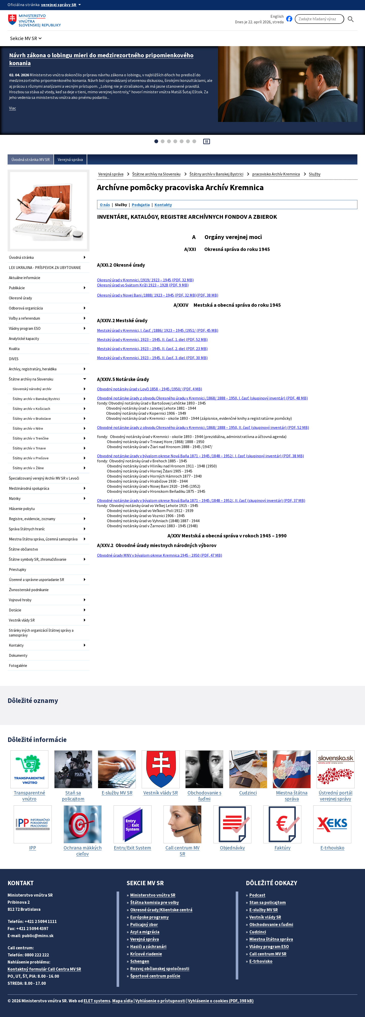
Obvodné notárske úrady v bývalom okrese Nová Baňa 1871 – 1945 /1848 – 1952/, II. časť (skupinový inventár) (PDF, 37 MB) (201, 500)
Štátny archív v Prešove (31, 458)
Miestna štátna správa (271, 939)
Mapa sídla (122, 1001)
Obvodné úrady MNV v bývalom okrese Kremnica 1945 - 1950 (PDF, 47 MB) (159, 555)
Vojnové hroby (20, 599)
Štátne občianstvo (23, 549)
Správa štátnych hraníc (27, 528)
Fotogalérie (18, 665)
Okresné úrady (20, 298)
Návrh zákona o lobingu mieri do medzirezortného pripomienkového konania (101, 59)
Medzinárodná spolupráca (29, 488)
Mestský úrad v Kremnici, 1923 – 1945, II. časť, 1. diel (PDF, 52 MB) (152, 339)
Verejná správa (70, 159)
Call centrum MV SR (267, 954)
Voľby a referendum (24, 318)
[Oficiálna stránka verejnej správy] (62, 5)
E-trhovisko (260, 961)
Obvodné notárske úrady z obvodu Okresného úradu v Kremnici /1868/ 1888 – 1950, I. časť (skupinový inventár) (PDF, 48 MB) (202, 398)
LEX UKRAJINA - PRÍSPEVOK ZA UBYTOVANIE (45, 267)
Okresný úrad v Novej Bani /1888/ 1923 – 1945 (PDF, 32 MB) (146, 295)
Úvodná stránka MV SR (30, 159)
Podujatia (141, 204)
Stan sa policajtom (267, 902)
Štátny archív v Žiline (28, 468)
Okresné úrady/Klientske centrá (161, 910)
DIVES (14, 358)
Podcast (257, 895)
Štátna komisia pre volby (154, 902)
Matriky (15, 498)
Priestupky (17, 569)
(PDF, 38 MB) (207, 295)
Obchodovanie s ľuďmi (271, 924)
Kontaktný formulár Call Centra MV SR (44, 969)
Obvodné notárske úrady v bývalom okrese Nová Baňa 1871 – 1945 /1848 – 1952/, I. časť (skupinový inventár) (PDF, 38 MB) (200, 455)
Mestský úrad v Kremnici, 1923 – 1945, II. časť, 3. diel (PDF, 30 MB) (152, 357)
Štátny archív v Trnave (29, 448)
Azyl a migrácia (144, 932)
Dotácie (15, 610)
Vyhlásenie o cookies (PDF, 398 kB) (221, 1001)
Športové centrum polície (155, 976)
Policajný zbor (144, 924)
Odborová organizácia (26, 308)
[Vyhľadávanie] (319, 19)
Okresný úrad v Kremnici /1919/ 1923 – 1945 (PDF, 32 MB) (145, 279)
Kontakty (16, 645)
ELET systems (97, 1001)
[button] (26, 37)
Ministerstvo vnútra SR (152, 895)
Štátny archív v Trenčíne (31, 438)
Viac (12, 108)
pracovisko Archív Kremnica (276, 173)
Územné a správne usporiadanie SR (36, 579)
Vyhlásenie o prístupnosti (160, 1001)
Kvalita (14, 348)
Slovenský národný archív (32, 389)
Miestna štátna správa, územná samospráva (43, 539)
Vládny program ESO (25, 328)
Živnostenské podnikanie (29, 589)
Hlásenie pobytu (22, 508)
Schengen (139, 961)
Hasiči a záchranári (148, 946)
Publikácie (17, 287)
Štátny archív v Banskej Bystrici (36, 398)
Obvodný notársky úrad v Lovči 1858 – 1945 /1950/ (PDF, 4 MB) (149, 388)
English (277, 16)
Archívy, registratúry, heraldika (33, 369)
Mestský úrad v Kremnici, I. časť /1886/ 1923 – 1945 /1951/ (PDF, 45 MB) (157, 330)
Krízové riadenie (146, 954)
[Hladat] (350, 19)
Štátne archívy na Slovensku (31, 379)
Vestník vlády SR (22, 620)
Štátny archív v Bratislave (32, 418)
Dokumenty (18, 655)
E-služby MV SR (263, 910)
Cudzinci (257, 932)
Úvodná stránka (21, 257)
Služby (314, 173)
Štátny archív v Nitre (28, 428)
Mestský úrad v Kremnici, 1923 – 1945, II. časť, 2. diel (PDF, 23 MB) (152, 348)
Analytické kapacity (24, 338)
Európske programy (149, 917)
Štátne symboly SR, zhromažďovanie (37, 559)
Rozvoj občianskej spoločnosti (159, 968)
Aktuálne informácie (24, 277)
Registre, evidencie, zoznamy (32, 518)
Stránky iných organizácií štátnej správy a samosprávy (41, 633)
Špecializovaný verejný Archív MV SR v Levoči (44, 478)
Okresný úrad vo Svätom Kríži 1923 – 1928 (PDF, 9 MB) (143, 284)
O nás (105, 204)
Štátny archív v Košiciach (31, 408)
